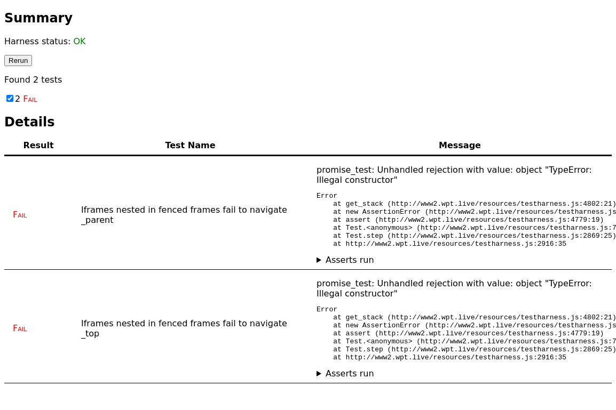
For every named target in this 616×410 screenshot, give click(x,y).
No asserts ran (460, 271)
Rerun (18, 61)
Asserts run (350, 271)
